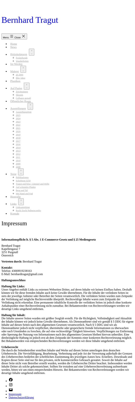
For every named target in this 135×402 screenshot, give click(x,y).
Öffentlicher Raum (20, 101)
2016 (18, 144)
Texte (13, 173)
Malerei (14, 71)
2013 (18, 151)
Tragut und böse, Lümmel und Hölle (32, 184)
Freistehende (21, 58)
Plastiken (15, 81)
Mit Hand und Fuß (24, 193)
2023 (18, 121)
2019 (18, 134)
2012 (18, 154)
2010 (18, 160)
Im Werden (16, 64)
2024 (18, 118)
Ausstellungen (18, 108)
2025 (18, 115)
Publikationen (22, 177)
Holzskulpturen (18, 54)
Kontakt (14, 213)
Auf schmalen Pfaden (26, 187)
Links (13, 203)
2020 (18, 131)
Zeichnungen (22, 91)
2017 (18, 141)
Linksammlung (23, 207)
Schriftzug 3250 (23, 180)
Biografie (15, 196)
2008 (18, 167)
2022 (18, 125)
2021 (18, 128)
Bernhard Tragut (29, 20)
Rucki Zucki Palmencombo (28, 210)
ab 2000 (19, 75)
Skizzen (19, 95)
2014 (18, 147)
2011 (18, 157)
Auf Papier (16, 88)
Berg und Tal (22, 190)
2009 (18, 164)
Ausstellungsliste (23, 112)
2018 (18, 138)
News (13, 47)
